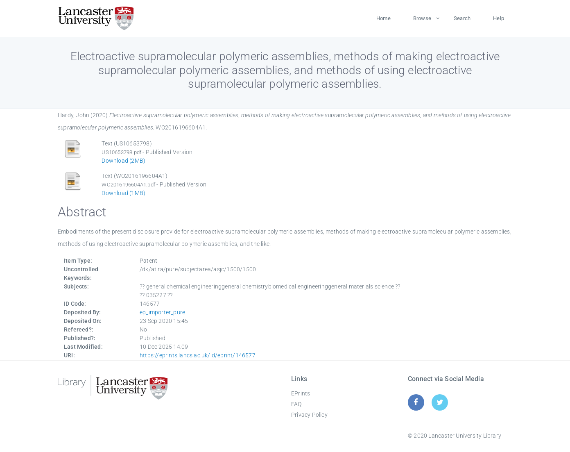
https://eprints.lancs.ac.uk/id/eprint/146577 (198, 355)
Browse (422, 18)
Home (383, 18)
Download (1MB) (123, 193)
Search (462, 18)
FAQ (296, 404)
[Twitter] (440, 402)
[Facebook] (416, 402)
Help (498, 18)
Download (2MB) (123, 160)
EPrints (300, 393)
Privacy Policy (309, 414)
